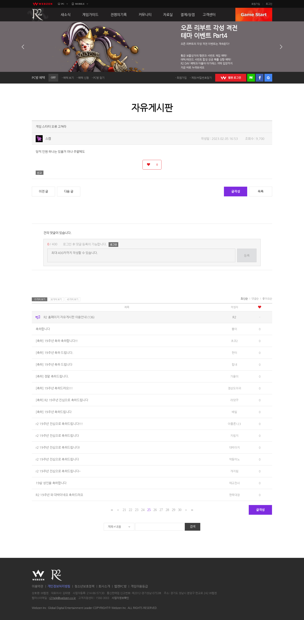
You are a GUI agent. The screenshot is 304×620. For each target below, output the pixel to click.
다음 (281, 47)
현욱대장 (234, 494)
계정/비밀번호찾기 (201, 77)
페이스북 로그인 (259, 78)
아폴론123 (234, 423)
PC (62, 4)
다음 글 (68, 191)
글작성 (235, 191)
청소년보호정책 (84, 586)
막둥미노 (234, 459)
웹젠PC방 (120, 586)
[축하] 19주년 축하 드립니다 (54, 364)
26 (155, 510)
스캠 (48, 138)
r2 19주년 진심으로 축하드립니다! (58, 447)
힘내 (234, 364)
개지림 (234, 471)
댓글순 (255, 298)
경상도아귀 (234, 388)
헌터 (234, 352)
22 (130, 510)
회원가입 (255, 4)
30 (179, 510)
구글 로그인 (268, 78)
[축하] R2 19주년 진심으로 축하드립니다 (62, 400)
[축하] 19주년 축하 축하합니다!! (57, 341)
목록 (260, 191)
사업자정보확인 (120, 598)
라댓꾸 (234, 400)
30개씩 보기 (56, 299)
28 (167, 510)
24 (142, 510)
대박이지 (234, 447)
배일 (234, 412)
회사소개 (104, 586)
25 (148, 510)
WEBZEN (38, 575)
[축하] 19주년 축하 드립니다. (54, 352)
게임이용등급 (139, 586)
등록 (247, 255)
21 (124, 510)
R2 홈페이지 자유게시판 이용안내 (69, 317)
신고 (39, 173)
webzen (42, 4)
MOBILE (80, 4)
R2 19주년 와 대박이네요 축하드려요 (59, 495)
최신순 (244, 298)
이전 (23, 47)
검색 (192, 526)
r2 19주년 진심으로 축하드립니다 (57, 435)
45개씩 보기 (72, 299)
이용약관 (37, 586)
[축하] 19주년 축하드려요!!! (54, 388)
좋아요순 (267, 298)
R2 (37, 14)
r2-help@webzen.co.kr (62, 598)
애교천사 (234, 483)
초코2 (234, 340)
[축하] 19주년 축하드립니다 (54, 412)
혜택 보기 (68, 77)
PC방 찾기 (98, 77)
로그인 (269, 4)
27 (161, 510)
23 (136, 510)
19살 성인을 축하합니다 (51, 483)
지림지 (234, 435)
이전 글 (43, 191)
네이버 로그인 (251, 78)
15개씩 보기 (39, 299)
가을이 (234, 376)
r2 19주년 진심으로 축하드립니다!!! (59, 424)
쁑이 (234, 329)
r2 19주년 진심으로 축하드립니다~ (58, 471)
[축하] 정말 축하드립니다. (52, 376)
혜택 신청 (83, 77)
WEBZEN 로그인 (230, 78)
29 (173, 510)
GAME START (253, 14)
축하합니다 (43, 329)
